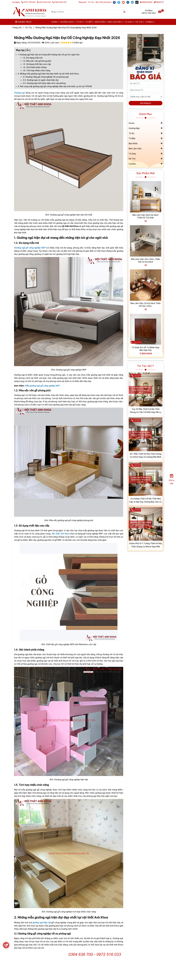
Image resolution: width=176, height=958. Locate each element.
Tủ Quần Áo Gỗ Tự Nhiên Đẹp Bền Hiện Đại (145, 348)
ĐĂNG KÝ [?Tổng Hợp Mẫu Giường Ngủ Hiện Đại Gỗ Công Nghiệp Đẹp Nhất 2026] (159, 2)
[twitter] (119, 2)
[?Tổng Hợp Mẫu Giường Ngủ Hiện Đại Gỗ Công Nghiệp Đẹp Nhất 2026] (161, 12)
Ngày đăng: (20, 42)
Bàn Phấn (101, 22)
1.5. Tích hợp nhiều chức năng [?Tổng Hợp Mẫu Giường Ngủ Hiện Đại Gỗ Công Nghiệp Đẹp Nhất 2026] (36, 70)
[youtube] (124, 2)
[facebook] (115, 2)
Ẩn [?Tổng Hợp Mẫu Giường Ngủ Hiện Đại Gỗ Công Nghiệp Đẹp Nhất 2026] (27, 50)
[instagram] (128, 2)
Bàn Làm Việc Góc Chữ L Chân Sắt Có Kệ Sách (145, 260)
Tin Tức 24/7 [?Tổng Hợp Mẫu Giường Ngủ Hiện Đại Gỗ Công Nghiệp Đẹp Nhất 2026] (145, 366)
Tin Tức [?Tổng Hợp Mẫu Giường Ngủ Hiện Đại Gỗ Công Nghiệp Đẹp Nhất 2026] (91, 2)
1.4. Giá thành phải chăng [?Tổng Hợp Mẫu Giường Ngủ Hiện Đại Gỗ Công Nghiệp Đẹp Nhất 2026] (34, 67)
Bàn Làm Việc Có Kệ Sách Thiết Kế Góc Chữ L (146, 304)
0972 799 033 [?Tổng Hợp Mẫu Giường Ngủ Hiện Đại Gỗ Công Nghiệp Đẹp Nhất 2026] (28, 2)
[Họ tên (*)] (146, 83)
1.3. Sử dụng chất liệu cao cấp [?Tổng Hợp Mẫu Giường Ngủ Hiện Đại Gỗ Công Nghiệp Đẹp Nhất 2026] (37, 64)
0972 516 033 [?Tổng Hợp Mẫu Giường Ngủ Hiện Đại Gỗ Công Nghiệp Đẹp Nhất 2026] (44, 2)
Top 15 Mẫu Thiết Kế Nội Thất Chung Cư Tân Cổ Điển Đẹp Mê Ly (145, 410)
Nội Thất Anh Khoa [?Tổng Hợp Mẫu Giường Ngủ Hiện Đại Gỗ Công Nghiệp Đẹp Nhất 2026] (103, 2)
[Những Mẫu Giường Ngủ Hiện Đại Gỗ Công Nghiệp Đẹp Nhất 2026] (29, 11)
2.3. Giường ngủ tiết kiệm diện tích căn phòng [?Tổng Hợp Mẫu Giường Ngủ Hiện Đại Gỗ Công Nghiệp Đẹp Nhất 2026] (44, 83)
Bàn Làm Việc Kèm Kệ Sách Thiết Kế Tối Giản (145, 216)
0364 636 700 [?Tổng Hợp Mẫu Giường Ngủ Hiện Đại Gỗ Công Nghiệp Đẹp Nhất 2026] (59, 2)
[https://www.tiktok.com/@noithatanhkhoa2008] (137, 2)
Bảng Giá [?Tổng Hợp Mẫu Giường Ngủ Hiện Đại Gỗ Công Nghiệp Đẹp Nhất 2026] (82, 2)
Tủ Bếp (89, 22)
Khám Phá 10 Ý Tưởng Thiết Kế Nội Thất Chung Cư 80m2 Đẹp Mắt (145, 545)
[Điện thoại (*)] (146, 90)
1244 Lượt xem (50, 42)
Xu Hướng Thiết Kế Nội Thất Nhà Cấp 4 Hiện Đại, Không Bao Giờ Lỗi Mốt (145, 500)
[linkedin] (133, 2)
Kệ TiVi (140, 22)
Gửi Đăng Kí (145, 103)
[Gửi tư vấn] (171, 479)
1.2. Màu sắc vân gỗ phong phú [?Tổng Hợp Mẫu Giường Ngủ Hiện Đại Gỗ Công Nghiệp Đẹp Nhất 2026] (37, 61)
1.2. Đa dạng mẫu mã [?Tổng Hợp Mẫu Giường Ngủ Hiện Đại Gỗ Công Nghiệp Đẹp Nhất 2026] (32, 58)
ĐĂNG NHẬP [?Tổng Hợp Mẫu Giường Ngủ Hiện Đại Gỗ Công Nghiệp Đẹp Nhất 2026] (146, 2)
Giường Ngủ (67, 22)
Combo (149, 22)
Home (55, 22)
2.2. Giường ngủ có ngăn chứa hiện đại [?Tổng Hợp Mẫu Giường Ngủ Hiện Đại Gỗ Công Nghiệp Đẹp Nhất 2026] (41, 80)
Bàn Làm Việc (115, 22)
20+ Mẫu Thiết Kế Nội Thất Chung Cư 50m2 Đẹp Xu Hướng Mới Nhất (145, 455)
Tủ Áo (80, 22)
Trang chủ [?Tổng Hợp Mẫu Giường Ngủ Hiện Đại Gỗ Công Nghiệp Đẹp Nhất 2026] (17, 27)
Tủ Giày (129, 22)
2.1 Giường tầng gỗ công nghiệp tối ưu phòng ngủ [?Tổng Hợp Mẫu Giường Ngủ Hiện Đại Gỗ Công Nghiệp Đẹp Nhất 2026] (46, 77)
